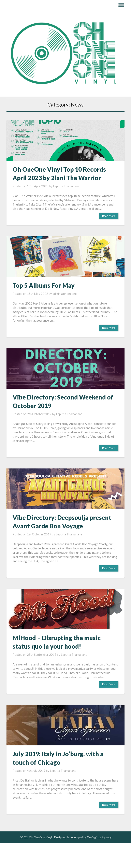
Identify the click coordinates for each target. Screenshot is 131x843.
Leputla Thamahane (66, 186)
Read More (108, 215)
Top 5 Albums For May (44, 285)
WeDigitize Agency (99, 837)
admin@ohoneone (65, 293)
